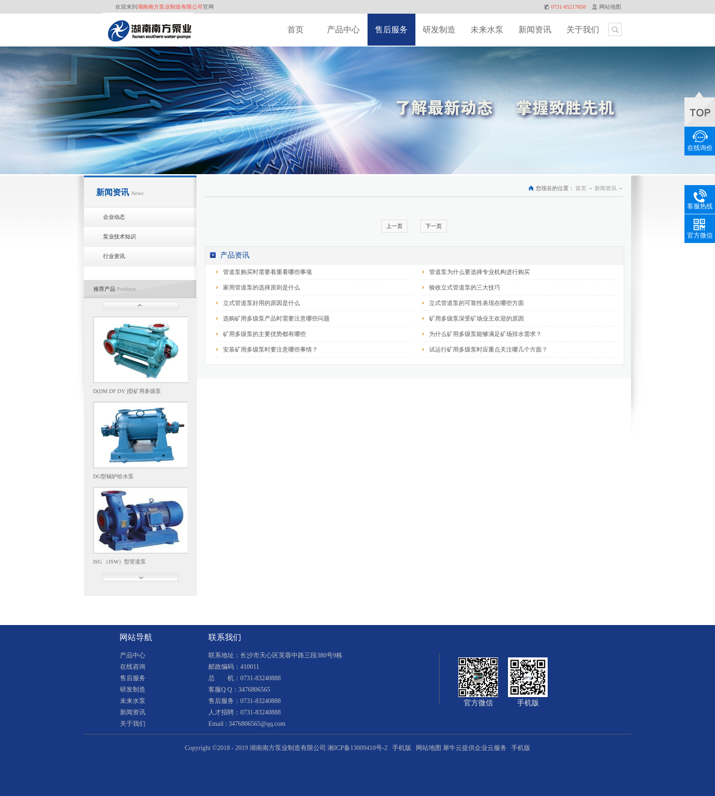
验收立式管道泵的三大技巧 (464, 287)
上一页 (394, 226)
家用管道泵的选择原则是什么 (261, 287)
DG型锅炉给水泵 (113, 476)
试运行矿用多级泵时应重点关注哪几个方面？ (488, 349)
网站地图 (427, 747)
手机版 (400, 747)
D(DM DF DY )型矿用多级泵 (127, 391)
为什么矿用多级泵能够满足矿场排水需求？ (485, 334)
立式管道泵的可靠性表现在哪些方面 (476, 303)
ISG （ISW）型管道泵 (119, 561)
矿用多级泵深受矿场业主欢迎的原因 (476, 318)
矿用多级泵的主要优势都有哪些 (264, 334)
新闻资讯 (606, 188)
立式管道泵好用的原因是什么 (261, 303)
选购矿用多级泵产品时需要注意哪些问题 (276, 318)
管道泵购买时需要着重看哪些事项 (267, 272)
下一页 (433, 226)
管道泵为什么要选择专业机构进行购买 (479, 272)
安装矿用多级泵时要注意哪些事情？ (270, 349)
